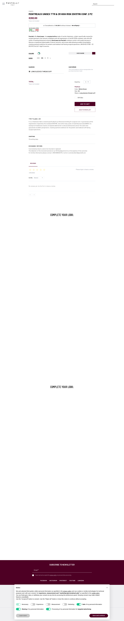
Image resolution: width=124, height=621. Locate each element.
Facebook (43, 580)
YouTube (72, 580)
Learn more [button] (23, 615)
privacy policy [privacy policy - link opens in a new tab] (67, 591)
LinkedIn (81, 580)
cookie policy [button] (95, 593)
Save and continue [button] (99, 615)
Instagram (53, 580)
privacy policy (53, 575)
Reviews (33, 163)
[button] (107, 587)
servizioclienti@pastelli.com (77, 153)
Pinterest (63, 580)
